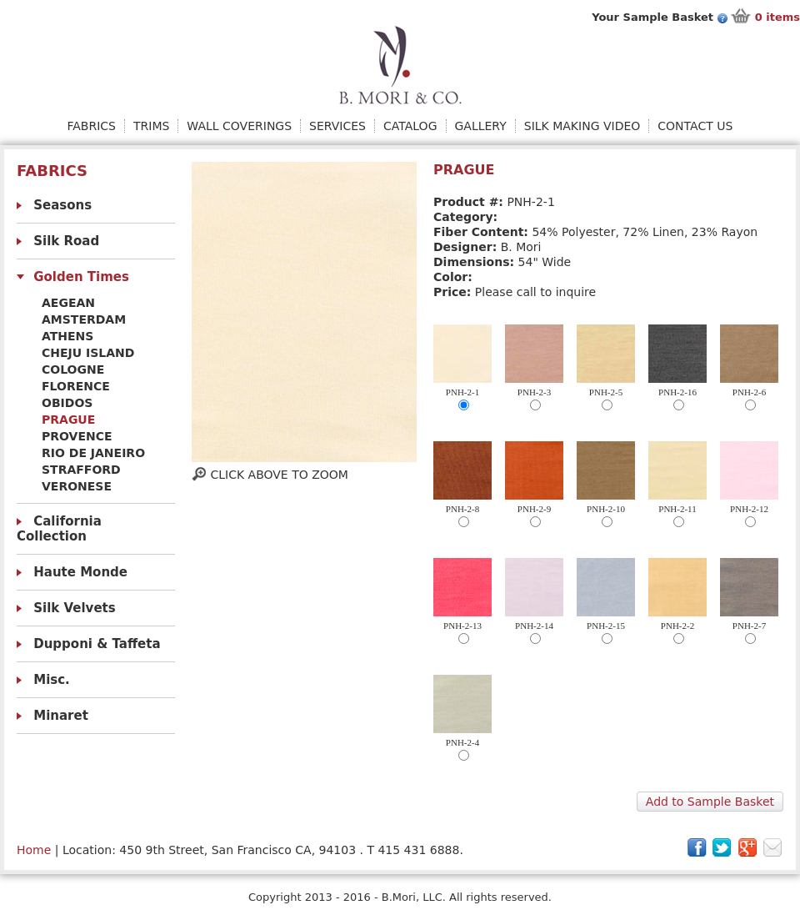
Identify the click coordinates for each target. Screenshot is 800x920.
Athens (67, 336)
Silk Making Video (582, 126)
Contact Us (695, 126)
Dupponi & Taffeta (96, 643)
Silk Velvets (74, 608)
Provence (77, 436)
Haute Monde (80, 572)
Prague (68, 419)
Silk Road (66, 241)
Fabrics (92, 126)
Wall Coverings (239, 126)
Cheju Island (88, 352)
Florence (76, 386)
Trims (151, 126)
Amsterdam (84, 319)
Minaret (60, 715)
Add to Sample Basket (710, 801)
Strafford (81, 469)
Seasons (62, 205)
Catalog (410, 126)
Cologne (73, 369)
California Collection (59, 529)
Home (34, 850)
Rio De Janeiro (93, 453)
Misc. (51, 679)
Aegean (68, 302)
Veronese (77, 486)
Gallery (481, 126)
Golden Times (81, 276)
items (777, 17)
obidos (67, 403)
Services (337, 126)
